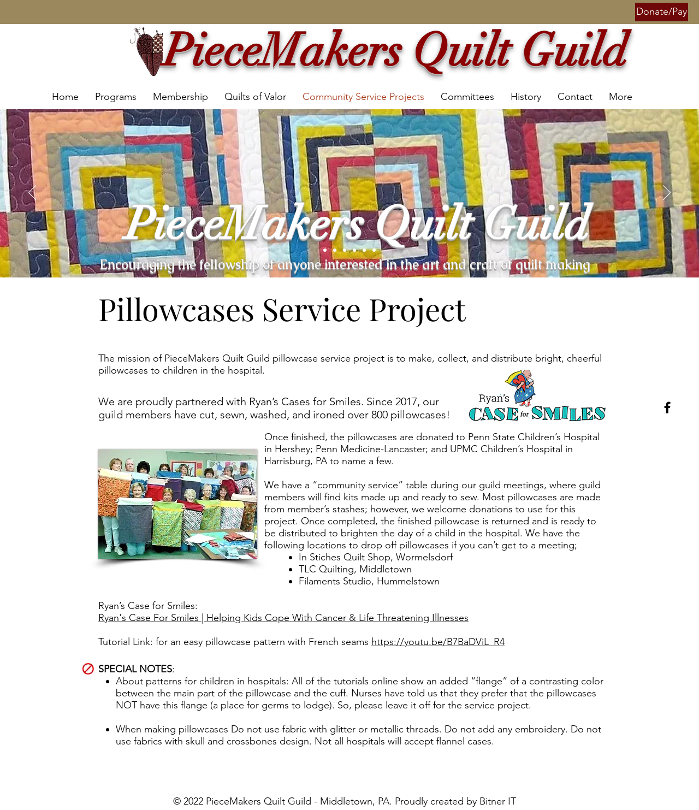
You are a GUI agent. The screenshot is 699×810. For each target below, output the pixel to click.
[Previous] (32, 193)
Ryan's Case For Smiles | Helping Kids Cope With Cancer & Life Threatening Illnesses (283, 618)
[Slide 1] (344, 250)
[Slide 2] (334, 250)
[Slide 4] (354, 250)
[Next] (667, 193)
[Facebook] (667, 407)
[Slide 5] (325, 250)
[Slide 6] (364, 250)
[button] (661, 12)
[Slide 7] (374, 250)
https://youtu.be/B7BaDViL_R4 (438, 642)
